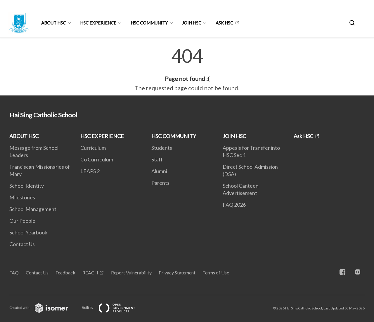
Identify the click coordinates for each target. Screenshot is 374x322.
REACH (90, 272)
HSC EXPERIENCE (98, 22)
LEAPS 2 (90, 171)
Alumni (159, 171)
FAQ (14, 272)
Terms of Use (215, 272)
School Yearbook (28, 232)
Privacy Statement (177, 272)
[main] (187, 69)
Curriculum (93, 148)
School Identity (26, 185)
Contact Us (22, 244)
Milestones (22, 197)
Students (161, 148)
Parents (160, 183)
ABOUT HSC (53, 22)
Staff (157, 159)
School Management (32, 209)
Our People (22, 220)
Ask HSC (224, 22)
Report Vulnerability (131, 272)
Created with (43, 307)
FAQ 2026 (234, 204)
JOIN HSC (191, 22)
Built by (113, 307)
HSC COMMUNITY (149, 22)
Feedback (65, 272)
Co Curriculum (96, 159)
